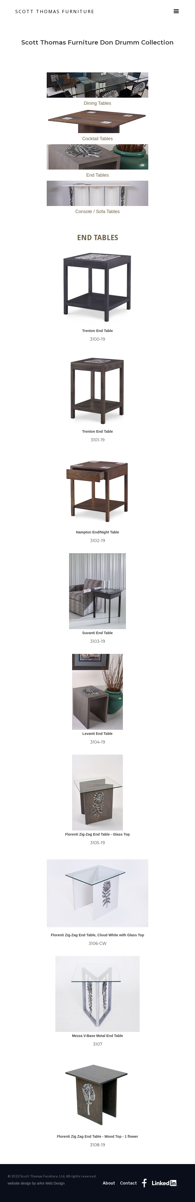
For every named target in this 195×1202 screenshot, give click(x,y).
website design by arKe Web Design (36, 1183)
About (109, 1183)
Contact (128, 1183)
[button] (176, 11)
